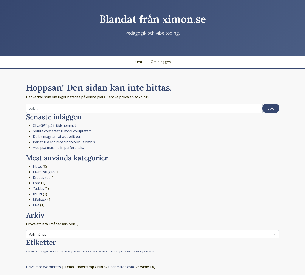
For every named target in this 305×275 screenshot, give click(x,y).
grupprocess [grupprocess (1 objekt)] (78, 251)
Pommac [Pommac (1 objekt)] (103, 251)
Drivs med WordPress (43, 266)
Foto (36, 183)
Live (36, 205)
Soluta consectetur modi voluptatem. (62, 131)
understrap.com (121, 266)
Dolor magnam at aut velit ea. (57, 136)
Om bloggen (161, 61)
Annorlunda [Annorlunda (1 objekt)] (33, 251)
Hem (138, 61)
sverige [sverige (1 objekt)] (118, 251)
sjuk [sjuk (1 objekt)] (111, 251)
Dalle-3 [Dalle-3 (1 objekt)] (54, 251)
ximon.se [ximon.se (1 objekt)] (149, 251)
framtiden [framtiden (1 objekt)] (64, 251)
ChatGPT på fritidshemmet (54, 125)
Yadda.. (38, 188)
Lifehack (39, 199)
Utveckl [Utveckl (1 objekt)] (127, 251)
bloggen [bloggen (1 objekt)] (44, 251)
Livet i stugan (44, 172)
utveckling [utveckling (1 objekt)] (137, 251)
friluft (37, 194)
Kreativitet (41, 177)
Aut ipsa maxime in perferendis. (58, 147)
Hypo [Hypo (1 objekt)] (89, 251)
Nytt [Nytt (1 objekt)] (95, 251)
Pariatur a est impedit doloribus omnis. (64, 142)
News (37, 166)
